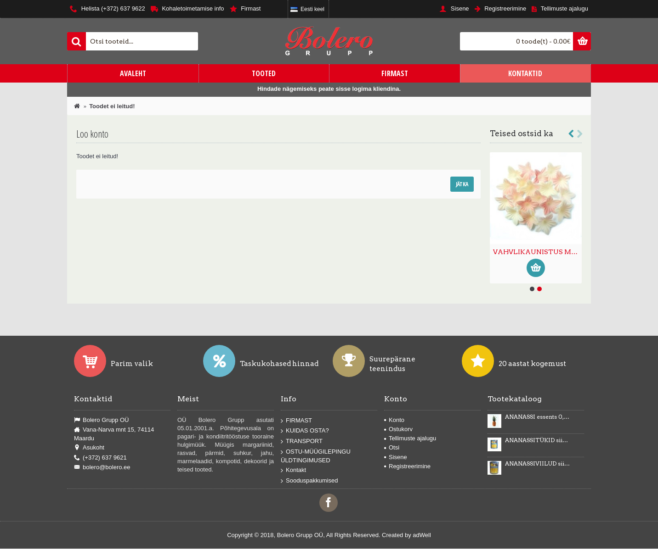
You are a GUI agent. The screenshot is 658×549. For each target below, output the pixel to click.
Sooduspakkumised (309, 481)
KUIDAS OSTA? (305, 431)
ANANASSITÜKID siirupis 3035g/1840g (537, 440)
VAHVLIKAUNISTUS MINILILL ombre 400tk (537, 251)
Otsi (391, 447)
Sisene (395, 457)
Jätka (462, 184)
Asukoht (89, 447)
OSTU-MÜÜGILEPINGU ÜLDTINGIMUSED (316, 456)
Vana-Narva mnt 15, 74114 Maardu (114, 434)
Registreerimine (407, 466)
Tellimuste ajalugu (410, 438)
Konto (394, 419)
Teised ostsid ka (521, 133)
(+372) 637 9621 (100, 457)
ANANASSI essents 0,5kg (537, 417)
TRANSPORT (302, 441)
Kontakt (293, 470)
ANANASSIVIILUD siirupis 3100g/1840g (537, 463)
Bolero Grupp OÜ (101, 420)
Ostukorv (398, 429)
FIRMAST (296, 421)
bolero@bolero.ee (102, 467)
